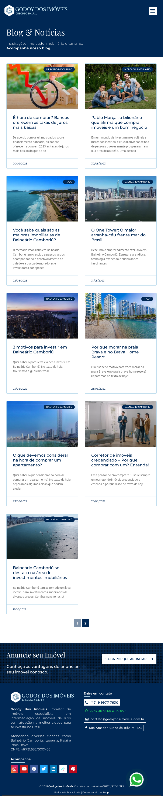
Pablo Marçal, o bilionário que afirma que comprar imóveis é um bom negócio (119, 122)
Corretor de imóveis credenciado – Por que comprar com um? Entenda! (120, 460)
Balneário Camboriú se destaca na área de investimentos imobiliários (40, 572)
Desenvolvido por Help (95, 792)
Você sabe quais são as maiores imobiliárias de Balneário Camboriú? (36, 235)
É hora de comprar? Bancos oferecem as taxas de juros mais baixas (41, 122)
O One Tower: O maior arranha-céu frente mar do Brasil (118, 235)
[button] (153, 11)
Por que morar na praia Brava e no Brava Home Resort (115, 352)
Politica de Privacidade (67, 792)
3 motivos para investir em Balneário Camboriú (40, 349)
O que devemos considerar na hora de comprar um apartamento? (40, 460)
